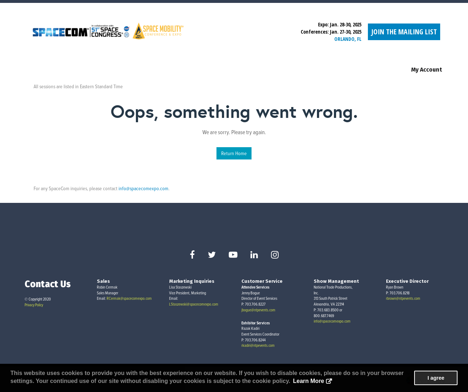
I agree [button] (436, 378)
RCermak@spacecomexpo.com (129, 298)
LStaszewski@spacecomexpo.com (193, 304)
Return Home (234, 153)
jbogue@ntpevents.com (258, 310)
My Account (426, 69)
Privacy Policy (34, 305)
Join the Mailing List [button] (404, 32)
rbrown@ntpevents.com (403, 298)
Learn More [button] (308, 381)
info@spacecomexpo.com (143, 188)
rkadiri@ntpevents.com (258, 345)
